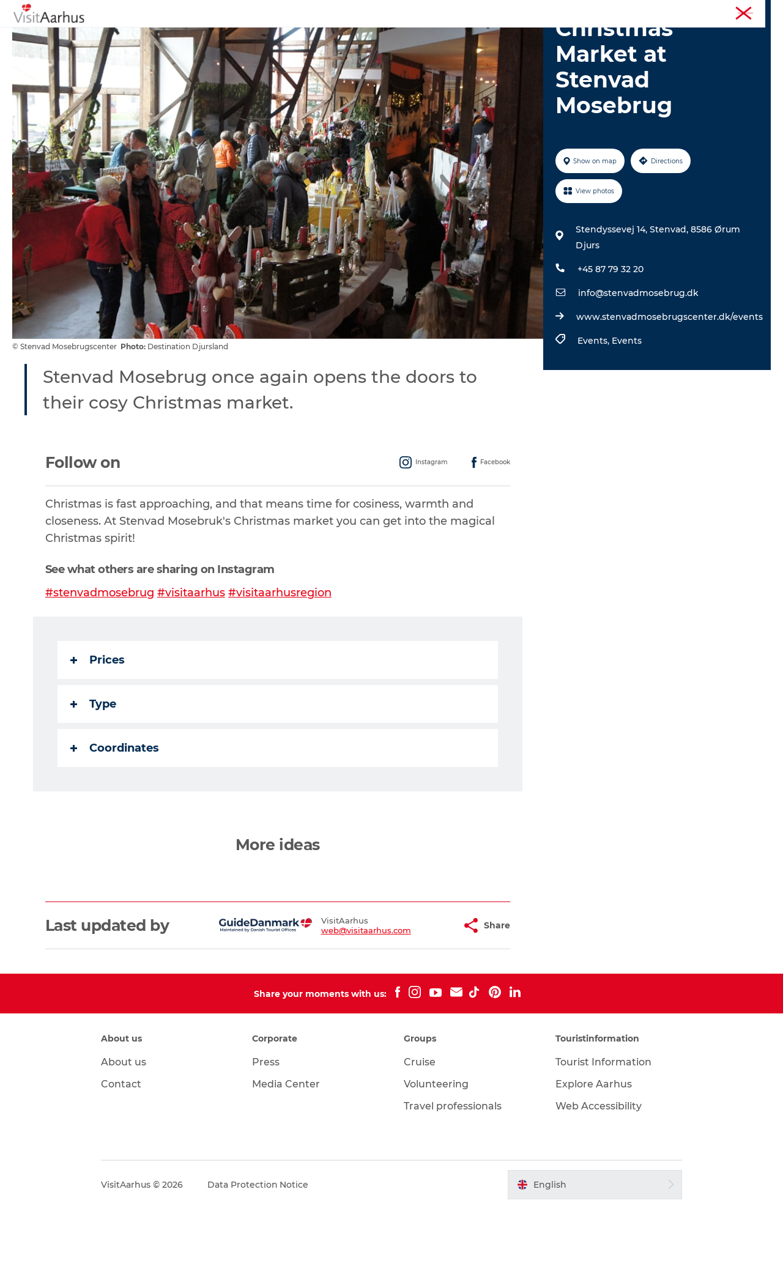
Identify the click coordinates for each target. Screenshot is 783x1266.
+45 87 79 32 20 (610, 327)
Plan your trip (502, 39)
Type (93, 762)
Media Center (287, 1141)
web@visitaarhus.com (335, 988)
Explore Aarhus (592, 1141)
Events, (594, 398)
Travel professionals (453, 1163)
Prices (97, 718)
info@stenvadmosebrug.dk (638, 351)
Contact (123, 1141)
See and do (211, 39)
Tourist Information (678, 11)
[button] (422, 983)
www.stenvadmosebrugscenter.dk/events (669, 374)
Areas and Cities (415, 39)
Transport (574, 39)
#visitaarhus (191, 650)
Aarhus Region (605, 11)
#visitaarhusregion (280, 650)
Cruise (420, 1119)
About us (125, 1119)
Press (267, 1119)
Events (271, 39)
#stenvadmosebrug (99, 650)
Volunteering (436, 1141)
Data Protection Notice (260, 1242)
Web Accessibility (597, 1163)
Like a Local (332, 39)
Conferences (748, 11)
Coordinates (114, 806)
